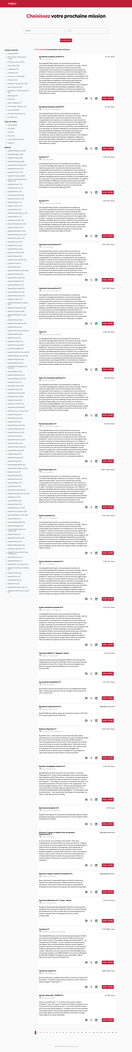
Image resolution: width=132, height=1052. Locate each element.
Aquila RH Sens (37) (14, 472)
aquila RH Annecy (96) (15, 256)
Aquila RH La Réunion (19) (16, 549)
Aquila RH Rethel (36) (15, 475)
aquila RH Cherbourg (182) (16, 176)
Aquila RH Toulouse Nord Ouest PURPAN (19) (18, 553)
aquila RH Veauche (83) (15, 274)
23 (112, 1032)
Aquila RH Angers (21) (15, 541)
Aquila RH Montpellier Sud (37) (18, 468)
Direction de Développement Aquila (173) (17, 180)
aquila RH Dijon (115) (14, 209)
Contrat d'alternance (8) (16, 139)
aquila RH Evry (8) (13, 584)
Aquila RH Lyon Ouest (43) (16, 425)
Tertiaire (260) (12, 80)
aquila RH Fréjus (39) (14, 461)
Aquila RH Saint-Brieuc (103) (17, 234)
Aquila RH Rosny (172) (15, 184)
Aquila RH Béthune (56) (15, 363)
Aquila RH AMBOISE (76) (16, 281)
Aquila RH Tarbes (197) (15, 172)
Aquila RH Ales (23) (14, 534)
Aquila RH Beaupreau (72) (16, 296)
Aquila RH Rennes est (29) (16, 508)
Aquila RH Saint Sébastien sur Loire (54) (17, 367)
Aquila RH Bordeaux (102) (16, 238)
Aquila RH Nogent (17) (15, 561)
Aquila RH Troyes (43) (15, 436)
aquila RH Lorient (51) (15, 382)
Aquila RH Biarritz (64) (15, 334)
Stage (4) (11, 143)
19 (97, 1032)
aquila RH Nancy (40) (14, 454)
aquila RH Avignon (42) (15, 443)
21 (105, 1032)
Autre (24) (11, 99)
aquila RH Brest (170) (15, 191)
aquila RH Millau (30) (14, 501)
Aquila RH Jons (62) (14, 338)
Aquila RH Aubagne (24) (16, 526)
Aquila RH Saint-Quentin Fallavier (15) (18, 568)
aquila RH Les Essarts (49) (16, 393)
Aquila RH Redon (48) (15, 400)
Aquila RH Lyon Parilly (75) (16, 288)
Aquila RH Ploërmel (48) (15, 396)
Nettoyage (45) (13, 96)
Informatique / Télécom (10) (17, 106)
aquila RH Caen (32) (14, 486)
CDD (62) (11, 132)
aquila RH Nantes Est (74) (16, 292)
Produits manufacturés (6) (16, 113)
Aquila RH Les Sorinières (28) (17, 511)
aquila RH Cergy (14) (14, 573)
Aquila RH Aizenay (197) (16, 169)
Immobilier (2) (12, 117)
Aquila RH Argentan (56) (16, 359)
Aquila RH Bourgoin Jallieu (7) (17, 587)
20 (101, 1032)
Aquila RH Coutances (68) (16, 311)
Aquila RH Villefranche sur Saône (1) (18, 591)
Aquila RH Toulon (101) (15, 242)
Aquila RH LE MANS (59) (16, 348)
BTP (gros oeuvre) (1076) (16, 62)
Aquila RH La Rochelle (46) (16, 407)
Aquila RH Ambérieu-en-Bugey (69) (18, 303)
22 (108, 1032)
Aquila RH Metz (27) (14, 518)
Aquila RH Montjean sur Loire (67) (17, 315)
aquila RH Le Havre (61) (15, 341)
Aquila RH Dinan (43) (14, 422)
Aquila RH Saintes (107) (15, 227)
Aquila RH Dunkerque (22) (16, 538)
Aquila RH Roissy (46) (15, 414)
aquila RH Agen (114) (15, 217)
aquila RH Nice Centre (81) (16, 278)
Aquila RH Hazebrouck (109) (17, 224)
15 (82, 1032)
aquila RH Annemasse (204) (17, 165)
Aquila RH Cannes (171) (15, 188)
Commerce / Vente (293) (16, 76)
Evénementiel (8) (13, 110)
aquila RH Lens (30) (14, 497)
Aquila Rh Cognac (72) (15, 299)
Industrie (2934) (13, 53)
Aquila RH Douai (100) (15, 245)
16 (86, 1032)
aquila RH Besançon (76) (16, 285)
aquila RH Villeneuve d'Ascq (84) (18, 270)
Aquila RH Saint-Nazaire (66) (17, 323)
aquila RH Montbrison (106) (17, 231)
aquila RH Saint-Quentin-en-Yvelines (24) (17, 530)
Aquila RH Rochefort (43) (16, 432)
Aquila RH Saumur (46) (15, 418)
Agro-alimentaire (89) (15, 87)
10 (63, 1032)
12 (70, 1032)
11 (66, 1032)
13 (74, 1032)
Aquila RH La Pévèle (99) (16, 252)
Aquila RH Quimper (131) (16, 199)
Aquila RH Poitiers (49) (15, 389)
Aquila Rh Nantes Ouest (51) (17, 378)
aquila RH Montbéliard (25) (16, 522)
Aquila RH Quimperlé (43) (16, 429)
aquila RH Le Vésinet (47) (16, 404)
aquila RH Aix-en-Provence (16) (18, 564)
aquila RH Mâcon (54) (15, 371)
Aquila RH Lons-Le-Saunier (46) (18, 411)
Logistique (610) (13, 69)
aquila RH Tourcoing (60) (16, 345)
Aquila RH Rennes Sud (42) (16, 440)
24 (116, 1032)
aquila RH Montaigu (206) (16, 161)
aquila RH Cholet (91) (15, 263)
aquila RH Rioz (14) (14, 576)
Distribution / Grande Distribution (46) (18, 91)
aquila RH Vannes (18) (15, 557)
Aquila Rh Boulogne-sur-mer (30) (18, 493)
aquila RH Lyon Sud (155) (16, 195)
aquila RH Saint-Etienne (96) (17, 260)
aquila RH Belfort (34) (15, 483)
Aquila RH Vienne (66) (15, 327)
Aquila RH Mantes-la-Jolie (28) (18, 515)
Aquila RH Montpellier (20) (16, 545)
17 (89, 1032)
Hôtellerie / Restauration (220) (18, 83)
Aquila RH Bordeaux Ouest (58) (18, 356)
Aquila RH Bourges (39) (15, 457)
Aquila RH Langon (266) (15, 154)
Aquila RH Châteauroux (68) (17, 308)
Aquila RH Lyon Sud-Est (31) (17, 490)
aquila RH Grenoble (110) (16, 220)
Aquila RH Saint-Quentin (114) (17, 213)
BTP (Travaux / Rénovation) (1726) (17, 57)
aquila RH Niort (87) (14, 267)
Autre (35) (11, 136)
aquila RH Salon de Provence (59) (18, 352)
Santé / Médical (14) (14, 103)
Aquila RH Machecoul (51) (16, 375)
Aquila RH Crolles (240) (15, 158)
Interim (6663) (12, 125)
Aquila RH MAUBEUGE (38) (16, 465)
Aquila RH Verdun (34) (15, 479)
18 (93, 1032)
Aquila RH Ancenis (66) (15, 320)
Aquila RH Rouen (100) (15, 249)
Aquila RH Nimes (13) (15, 580)
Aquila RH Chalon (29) (15, 504)
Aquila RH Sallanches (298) (16, 151)
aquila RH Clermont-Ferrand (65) (18, 330)
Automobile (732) (13, 65)
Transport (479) (13, 73)
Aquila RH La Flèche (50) (16, 386)
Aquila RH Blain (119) (15, 202)
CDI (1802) (11, 128)
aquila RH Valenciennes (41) (17, 447)
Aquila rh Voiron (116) (15, 206)
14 (78, 1032)
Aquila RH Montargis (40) (16, 450)
